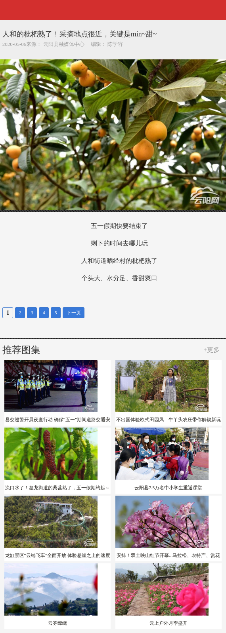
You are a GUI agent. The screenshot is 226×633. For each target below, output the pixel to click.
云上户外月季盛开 (168, 623)
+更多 (211, 349)
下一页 (74, 313)
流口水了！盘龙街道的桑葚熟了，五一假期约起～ (57, 487)
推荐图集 (21, 350)
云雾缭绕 (57, 623)
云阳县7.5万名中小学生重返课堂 (168, 487)
